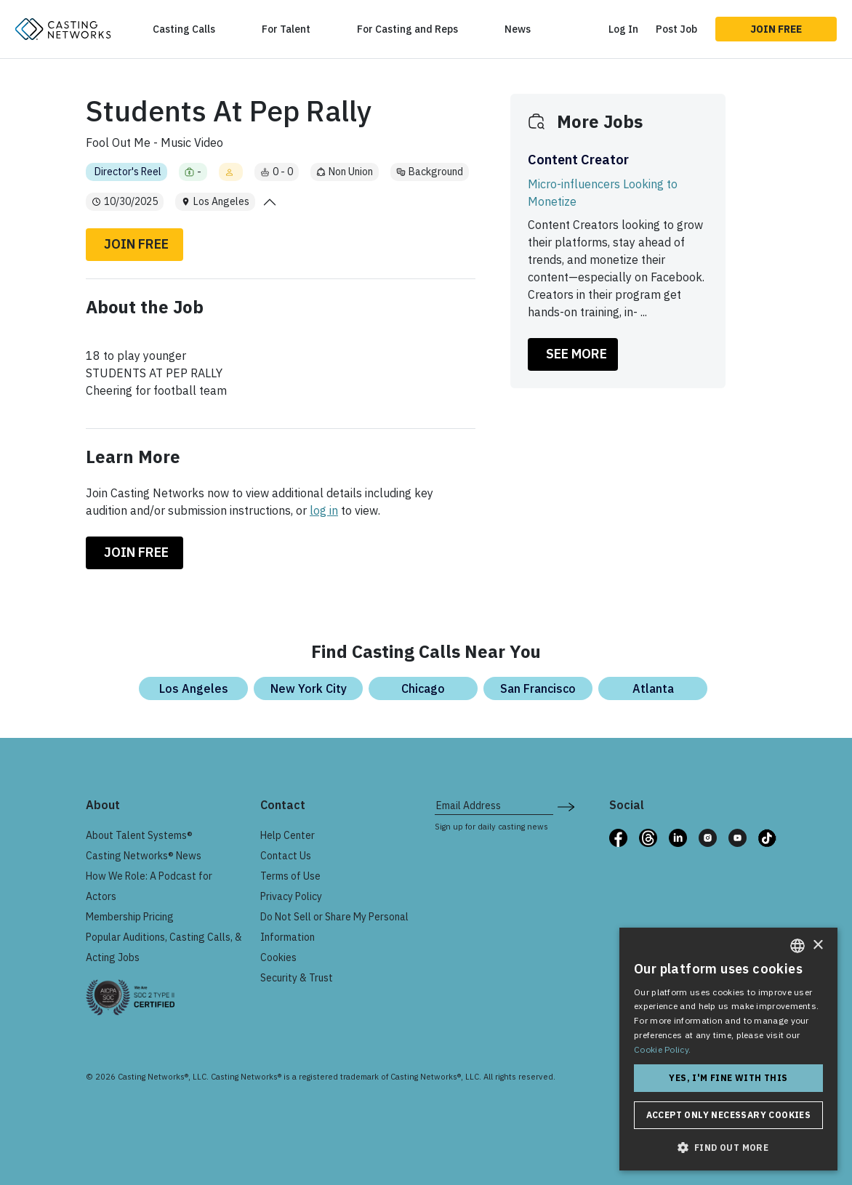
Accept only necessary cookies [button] (728, 1114)
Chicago (423, 688)
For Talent (286, 29)
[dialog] (728, 1049)
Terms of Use (290, 876)
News (518, 29)
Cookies (278, 957)
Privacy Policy (291, 896)
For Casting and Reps (407, 29)
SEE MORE (576, 353)
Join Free (776, 29)
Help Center (287, 835)
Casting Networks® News (143, 855)
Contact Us (285, 855)
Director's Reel (128, 171)
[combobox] (797, 946)
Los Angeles (193, 688)
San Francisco (538, 688)
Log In (623, 29)
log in (324, 510)
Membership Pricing (130, 916)
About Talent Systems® (139, 835)
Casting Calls (184, 29)
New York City (308, 688)
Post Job (676, 29)
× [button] (817, 945)
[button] (728, 1147)
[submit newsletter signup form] (566, 805)
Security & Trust (296, 977)
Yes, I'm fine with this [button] (728, 1077)
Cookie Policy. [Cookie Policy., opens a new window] (662, 1049)
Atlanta (653, 688)
